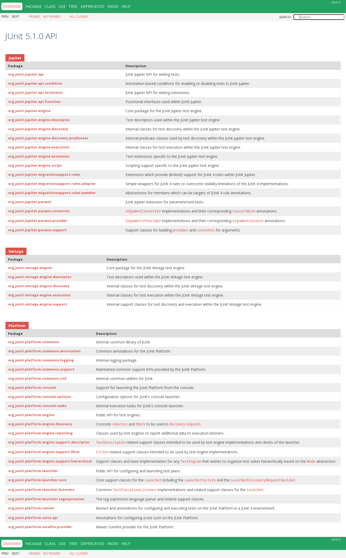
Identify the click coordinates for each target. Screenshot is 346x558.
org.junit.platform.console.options (39, 396)
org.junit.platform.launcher (33, 470)
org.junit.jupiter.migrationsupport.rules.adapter (52, 183)
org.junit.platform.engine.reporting (40, 433)
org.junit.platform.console (32, 387)
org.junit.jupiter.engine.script (35, 165)
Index (112, 6)
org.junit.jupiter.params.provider (37, 220)
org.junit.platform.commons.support (41, 369)
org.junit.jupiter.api (26, 74)
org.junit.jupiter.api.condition (35, 83)
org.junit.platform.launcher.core (37, 480)
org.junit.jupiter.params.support (37, 230)
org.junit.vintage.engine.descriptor (39, 276)
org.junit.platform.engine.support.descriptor (49, 442)
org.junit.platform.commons (33, 342)
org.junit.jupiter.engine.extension (38, 156)
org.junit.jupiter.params (29, 201)
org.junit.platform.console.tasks (37, 405)
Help (125, 6)
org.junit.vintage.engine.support (37, 304)
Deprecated (92, 6)
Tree (73, 6)
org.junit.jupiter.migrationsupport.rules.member (52, 192)
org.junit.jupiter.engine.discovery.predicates (48, 138)
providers (180, 230)
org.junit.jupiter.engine (29, 110)
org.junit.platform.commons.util (37, 378)
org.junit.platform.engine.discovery (40, 424)
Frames (34, 16)
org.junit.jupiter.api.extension (35, 92)
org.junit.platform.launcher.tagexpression (46, 499)
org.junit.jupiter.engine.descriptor (39, 119)
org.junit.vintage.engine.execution (39, 295)
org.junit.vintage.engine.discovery (38, 286)
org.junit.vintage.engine (30, 267)
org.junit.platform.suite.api (33, 517)
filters (140, 424)
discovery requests (185, 424)
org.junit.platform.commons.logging (41, 360)
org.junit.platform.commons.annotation (44, 351)
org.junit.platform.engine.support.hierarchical (50, 461)
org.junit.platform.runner (31, 508)
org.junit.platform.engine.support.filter (44, 451)
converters (206, 230)
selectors (120, 424)
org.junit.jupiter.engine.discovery (38, 129)
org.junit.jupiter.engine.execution (38, 147)
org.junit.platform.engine (31, 414)
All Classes (79, 16)
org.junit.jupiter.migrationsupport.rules (44, 174)
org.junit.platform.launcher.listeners (41, 489)
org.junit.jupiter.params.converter (39, 211)
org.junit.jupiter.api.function (34, 101)
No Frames (51, 16)
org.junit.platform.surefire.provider (40, 526)
